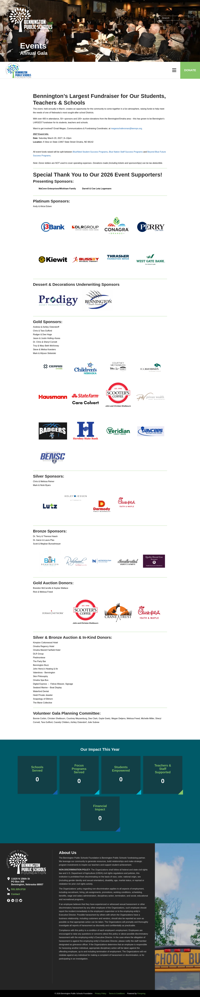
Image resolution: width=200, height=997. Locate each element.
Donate (190, 70)
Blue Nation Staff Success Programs (126, 152)
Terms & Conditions (117, 993)
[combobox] (174, 18)
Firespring (141, 993)
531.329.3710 (18, 889)
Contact (15, 894)
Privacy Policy (100, 993)
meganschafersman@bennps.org (126, 128)
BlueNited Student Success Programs (90, 152)
